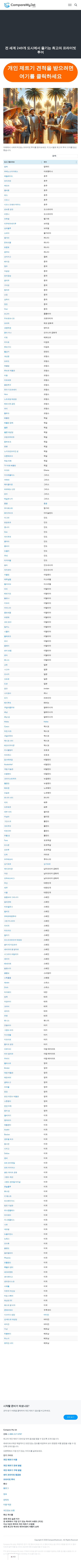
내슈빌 (7, 1231)
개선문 (7, 357)
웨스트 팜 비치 (10, 1307)
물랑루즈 (7, 385)
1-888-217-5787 (15, 1436)
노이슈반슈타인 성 (11, 452)
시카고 (7, 1150)
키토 (6, 338)
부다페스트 (8, 509)
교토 (6, 665)
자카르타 (7, 570)
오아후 (7, 1245)
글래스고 (7, 1084)
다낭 (6, 1331)
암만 (6, 689)
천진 (6, 304)
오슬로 (7, 794)
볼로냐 (7, 599)
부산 (6, 884)
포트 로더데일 (10, 1164)
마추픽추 (7, 808)
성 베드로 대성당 (11, 1321)
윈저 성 (7, 1112)
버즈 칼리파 (9, 1055)
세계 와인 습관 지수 (11, 1521)
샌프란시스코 (9, 1283)
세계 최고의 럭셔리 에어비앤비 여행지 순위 (21, 1529)
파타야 (7, 1012)
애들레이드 (8, 176)
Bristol (7, 1069)
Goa (6, 532)
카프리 (7, 604)
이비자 (7, 927)
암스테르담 (8, 760)
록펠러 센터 (9, 1269)
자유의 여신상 (10, 1293)
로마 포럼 (8, 651)
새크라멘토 (8, 1274)
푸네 (6, 556)
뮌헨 (6, 447)
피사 (6, 642)
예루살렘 (7, 580)
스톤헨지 (7, 1103)
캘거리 (7, 238)
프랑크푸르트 (9, 437)
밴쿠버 (7, 252)
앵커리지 (7, 1122)
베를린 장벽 (9, 423)
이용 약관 (7, 1506)
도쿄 (6, 684)
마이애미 (7, 1217)
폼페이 (7, 646)
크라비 (7, 1008)
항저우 (7, 290)
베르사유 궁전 (10, 404)
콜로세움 (7, 613)
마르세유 (7, 380)
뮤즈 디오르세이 (10, 390)
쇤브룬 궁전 (9, 209)
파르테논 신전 (10, 490)
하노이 (7, 1340)
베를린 (7, 418)
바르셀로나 (8, 908)
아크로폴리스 (9, 475)
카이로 (7, 342)
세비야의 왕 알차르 (12, 951)
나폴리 (7, 632)
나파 (6, 1226)
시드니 (7, 200)
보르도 (7, 361)
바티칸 (46, 1317)
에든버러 (7, 1079)
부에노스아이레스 (11, 171)
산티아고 (7, 257)
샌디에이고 (8, 1279)
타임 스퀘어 (9, 1297)
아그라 (7, 518)
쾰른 (6, 428)
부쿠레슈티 (8, 860)
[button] (41, 162)
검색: (53, 156)
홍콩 (6, 504)
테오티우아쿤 (9, 746)
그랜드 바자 (9, 1031)
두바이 (7, 1060)
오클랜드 (7, 775)
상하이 (7, 299)
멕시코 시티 (9, 741)
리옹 (6, 376)
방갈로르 (7, 523)
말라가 (7, 936)
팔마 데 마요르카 (11, 946)
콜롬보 (7, 974)
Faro (6, 841)
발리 (6, 566)
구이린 (7, 285)
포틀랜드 (7, 1264)
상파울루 (7, 228)
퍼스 (6, 195)
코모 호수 (8, 623)
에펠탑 (7, 366)
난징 (6, 295)
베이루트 (7, 703)
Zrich (6, 989)
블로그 (6, 1490)
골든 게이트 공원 (11, 1174)
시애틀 (7, 1288)
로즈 (6, 494)
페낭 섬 (7, 718)
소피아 (7, 233)
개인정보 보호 (9, 1512)
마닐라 (7, 818)
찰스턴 (7, 1145)
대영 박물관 (9, 1074)
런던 (6, 1093)
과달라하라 (8, 737)
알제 (6, 166)
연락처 (6, 1502)
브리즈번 (7, 181)
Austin (7, 1131)
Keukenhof (8, 765)
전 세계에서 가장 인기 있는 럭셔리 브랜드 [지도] (23, 1523)
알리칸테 (7, 903)
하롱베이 (7, 1336)
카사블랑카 (8, 751)
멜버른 (7, 190)
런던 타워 (8, 1107)
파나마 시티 (9, 799)
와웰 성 (7, 837)
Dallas (6, 1155)
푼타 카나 (8, 333)
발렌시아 (7, 970)
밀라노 (7, 627)
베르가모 (7, 594)
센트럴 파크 (9, 1141)
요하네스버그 (9, 879)
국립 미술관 (9, 770)
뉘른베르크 (8, 456)
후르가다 (7, 347)
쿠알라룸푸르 (9, 708)
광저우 (7, 281)
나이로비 (7, 694)
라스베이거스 (9, 1202)
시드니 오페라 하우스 (12, 204)
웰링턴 (7, 784)
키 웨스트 (8, 1198)
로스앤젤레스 (9, 1212)
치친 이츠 (8, 732)
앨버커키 (7, 1117)
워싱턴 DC (8, 1302)
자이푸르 (7, 537)
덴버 (6, 1160)
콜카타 (7, 542)
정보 (5, 1496)
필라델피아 (8, 1255)
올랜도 (7, 1250)
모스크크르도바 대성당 (13, 941)
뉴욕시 (7, 1240)
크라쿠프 (7, 827)
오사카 (7, 675)
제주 (6, 889)
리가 (6, 699)
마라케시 (7, 756)
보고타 (7, 314)
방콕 (6, 998)
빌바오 (7, 913)
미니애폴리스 (9, 1221)
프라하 (7, 323)
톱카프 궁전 (9, 1046)
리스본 (7, 846)
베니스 (7, 661)
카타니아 (7, 608)
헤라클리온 (8, 485)
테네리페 (7, 965)
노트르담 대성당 (10, 399)
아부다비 (7, 1050)
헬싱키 (7, 352)
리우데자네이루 (10, 223)
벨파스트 (7, 1065)
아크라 (7, 471)
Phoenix (7, 1260)
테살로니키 (8, 499)
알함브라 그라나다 (11, 898)
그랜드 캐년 (9, 1179)
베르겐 (7, 789)
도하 (6, 856)
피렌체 (7, 618)
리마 (6, 803)
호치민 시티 (9, 1345)
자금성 (7, 271)
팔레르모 (7, 637)
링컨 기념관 (9, 1207)
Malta (6, 723)
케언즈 (7, 185)
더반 (6, 875)
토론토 (7, 247)
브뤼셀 (7, 219)
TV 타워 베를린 (10, 466)
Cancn (6, 727)
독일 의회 (8, 461)
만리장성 (7, 276)
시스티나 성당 (10, 1317)
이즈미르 (7, 1041)
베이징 (7, 262)
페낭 (6, 713)
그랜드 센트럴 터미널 (12, 1184)
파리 (6, 409)
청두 (6, 266)
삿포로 (7, 680)
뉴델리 (7, 551)
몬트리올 (7, 243)
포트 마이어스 (10, 1169)
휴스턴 (7, 1193)
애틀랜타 (7, 1126)
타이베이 (7, 993)
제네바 (7, 984)
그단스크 (7, 822)
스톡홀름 (7, 979)
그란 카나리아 (10, 922)
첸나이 (7, 528)
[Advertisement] (40, 26)
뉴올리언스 (8, 1236)
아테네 (7, 480)
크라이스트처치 (10, 780)
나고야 (7, 670)
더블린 (7, 575)
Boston (7, 1136)
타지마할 (7, 561)
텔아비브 (7, 585)
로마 (6, 656)
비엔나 (7, 214)
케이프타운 (8, 870)
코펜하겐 (7, 328)
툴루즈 (7, 414)
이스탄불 (7, 1036)
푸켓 (6, 1017)
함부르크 (7, 442)
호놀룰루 (7, 1188)
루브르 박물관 (10, 371)
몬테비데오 (8, 1312)
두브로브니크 (9, 319)
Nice (6, 395)
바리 (6, 589)
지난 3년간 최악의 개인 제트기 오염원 (18, 1526)
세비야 (7, 960)
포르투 (7, 851)
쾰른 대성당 (9, 433)
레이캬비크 (8, 513)
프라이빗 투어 (9, 1481)
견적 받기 (70, 1419)
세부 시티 (8, 813)
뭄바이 (7, 547)
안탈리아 (7, 1027)
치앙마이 (7, 1003)
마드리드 (7, 932)
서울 (6, 894)
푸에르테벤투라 (10, 917)
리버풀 (7, 1088)
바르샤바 (7, 832)
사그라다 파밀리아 (11, 955)
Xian (6, 309)
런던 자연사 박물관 (12, 1098)
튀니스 (7, 1022)
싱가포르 (7, 865)
